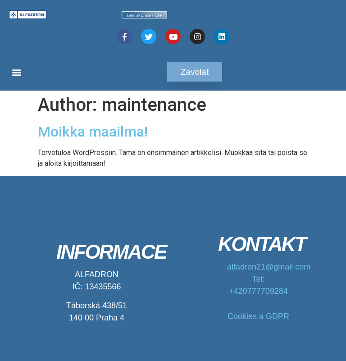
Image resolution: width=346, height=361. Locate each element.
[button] (16, 71)
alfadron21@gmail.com (268, 266)
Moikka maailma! (93, 131)
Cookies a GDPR (258, 316)
